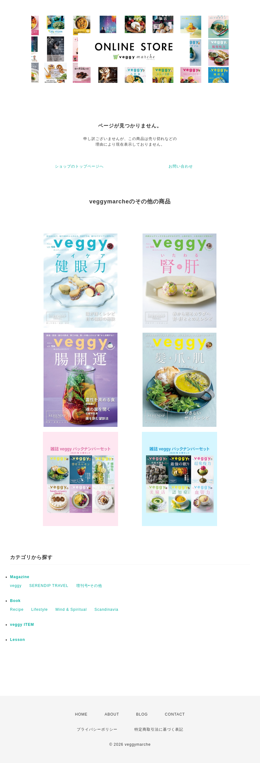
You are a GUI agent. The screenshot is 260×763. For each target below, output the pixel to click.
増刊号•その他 (89, 585)
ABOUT (112, 714)
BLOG (142, 714)
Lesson (17, 639)
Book (15, 601)
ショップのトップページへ (79, 166)
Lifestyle (39, 609)
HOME (81, 714)
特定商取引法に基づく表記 (158, 729)
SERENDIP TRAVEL (48, 585)
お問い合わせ (181, 166)
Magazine (19, 577)
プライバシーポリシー (97, 729)
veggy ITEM (22, 624)
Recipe (16, 609)
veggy (16, 585)
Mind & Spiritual (71, 609)
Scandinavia (106, 609)
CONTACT (175, 714)
